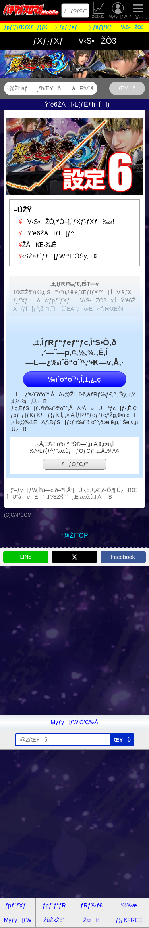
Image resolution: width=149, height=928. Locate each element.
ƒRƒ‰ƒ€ (91, 905)
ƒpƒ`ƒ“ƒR (54, 905)
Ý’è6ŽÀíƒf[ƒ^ (44, 233)
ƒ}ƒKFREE (129, 920)
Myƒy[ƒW (118, 10)
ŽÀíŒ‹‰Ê (35, 244)
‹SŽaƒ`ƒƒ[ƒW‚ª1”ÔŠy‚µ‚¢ (55, 256)
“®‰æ (129, 905)
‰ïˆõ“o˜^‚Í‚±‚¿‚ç (74, 379)
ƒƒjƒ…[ (138, 10)
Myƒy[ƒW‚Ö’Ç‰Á (75, 722)
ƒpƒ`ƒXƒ (18, 905)
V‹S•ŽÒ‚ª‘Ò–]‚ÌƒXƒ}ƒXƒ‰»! (64, 221)
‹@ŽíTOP (74, 535)
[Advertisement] (74, 640)
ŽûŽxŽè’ (99, 10)
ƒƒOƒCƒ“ (75, 10)
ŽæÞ (91, 920)
